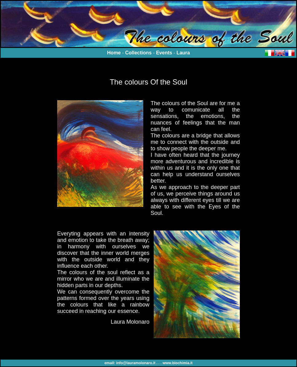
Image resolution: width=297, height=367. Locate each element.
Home (114, 52)
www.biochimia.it (178, 363)
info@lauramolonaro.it (136, 363)
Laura (183, 52)
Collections (138, 52)
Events (164, 52)
